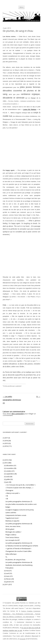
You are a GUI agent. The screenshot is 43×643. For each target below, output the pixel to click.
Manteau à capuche (12, 521)
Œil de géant (10, 529)
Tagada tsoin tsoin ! (12, 518)
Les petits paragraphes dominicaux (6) (19, 524)
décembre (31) (10, 465)
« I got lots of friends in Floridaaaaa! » (18, 548)
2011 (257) (7, 584)
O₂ (38, 396)
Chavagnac (9, 490)
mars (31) (8, 576)
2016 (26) (7, 441)
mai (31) (7, 571)
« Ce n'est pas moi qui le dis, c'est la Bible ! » (21, 485)
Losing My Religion (29, 109)
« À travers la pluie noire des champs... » (19, 488)
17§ (7, 496)
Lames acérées (11, 512)
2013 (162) (7, 460)
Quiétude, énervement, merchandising (19, 565)
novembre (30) (10, 468)
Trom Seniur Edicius (12, 537)
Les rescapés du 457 (13, 540)
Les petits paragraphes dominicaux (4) (12, 399)
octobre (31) (9, 471)
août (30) (8, 477)
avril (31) (8, 573)
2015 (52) (7, 443)
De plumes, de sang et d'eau (15, 560)
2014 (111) (7, 446)
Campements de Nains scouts (16, 515)
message (22, 639)
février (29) (9, 579)
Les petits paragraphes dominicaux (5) (19, 543)
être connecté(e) (18, 414)
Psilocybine (9, 568)
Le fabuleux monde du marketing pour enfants (22, 546)
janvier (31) (9, 582)
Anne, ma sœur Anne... (13, 526)
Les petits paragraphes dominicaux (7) (19, 501)
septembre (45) (10, 474)
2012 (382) (7, 463)
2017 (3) (6, 438)
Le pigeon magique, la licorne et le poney (20, 510)
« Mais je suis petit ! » (13, 493)
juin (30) (7, 482)
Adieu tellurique (11, 554)
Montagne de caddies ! (13, 532)
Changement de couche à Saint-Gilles (19, 551)
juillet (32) (8, 479)
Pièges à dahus (11, 535)
